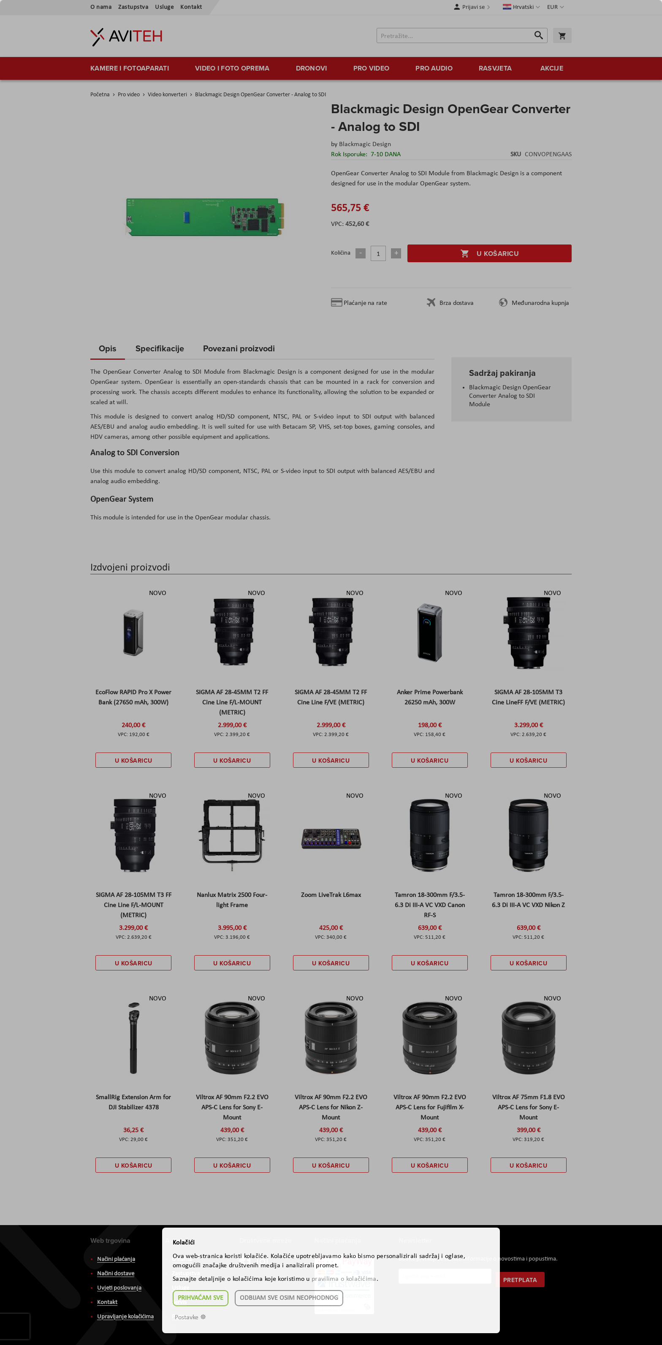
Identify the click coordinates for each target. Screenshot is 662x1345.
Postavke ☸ (190, 1317)
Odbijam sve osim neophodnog (289, 1298)
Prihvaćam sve (200, 1298)
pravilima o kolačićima (344, 1279)
